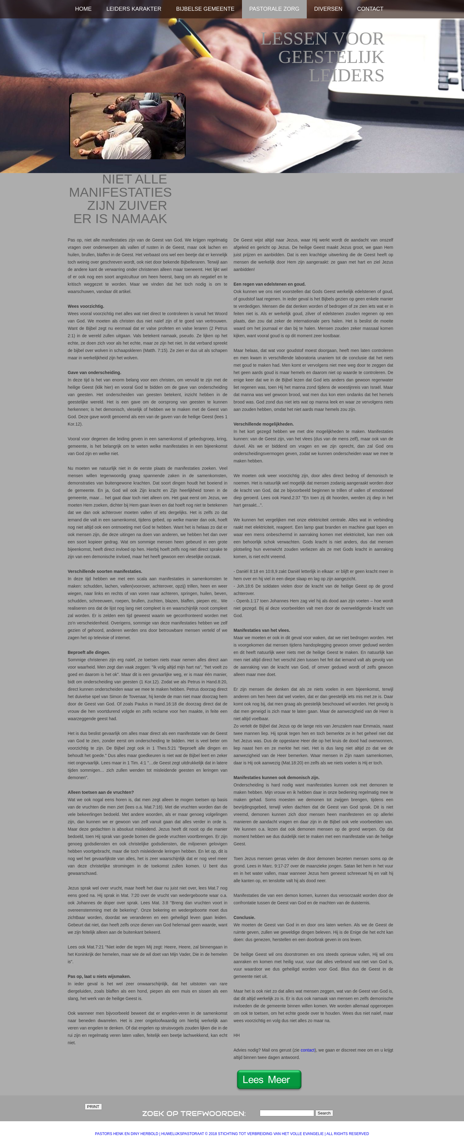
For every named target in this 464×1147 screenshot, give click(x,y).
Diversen (328, 9)
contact (307, 1050)
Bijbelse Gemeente (205, 9)
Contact (370, 9)
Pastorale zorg (274, 9)
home (83, 9)
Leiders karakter (134, 9)
